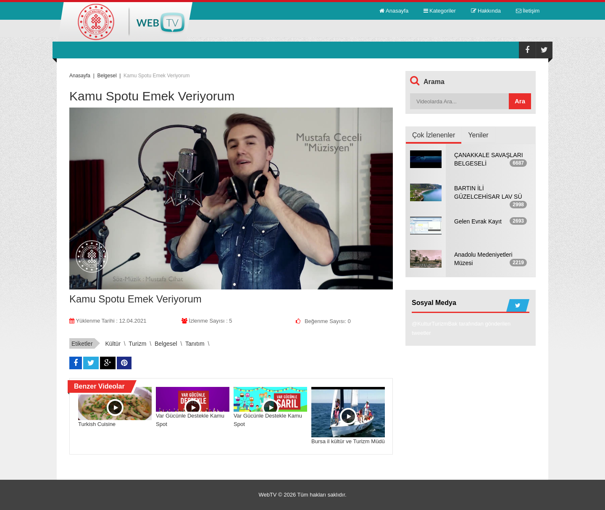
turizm (137, 343)
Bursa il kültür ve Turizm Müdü (348, 441)
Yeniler (478, 135)
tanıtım (195, 343)
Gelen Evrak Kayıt (478, 221)
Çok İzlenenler (433, 135)
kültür (113, 343)
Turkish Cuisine (97, 424)
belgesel (166, 343)
